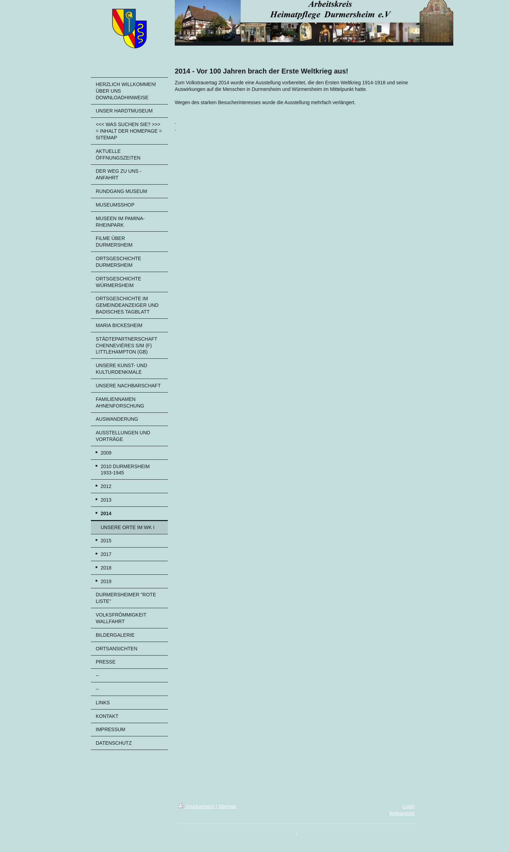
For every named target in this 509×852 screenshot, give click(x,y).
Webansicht (402, 813)
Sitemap (227, 806)
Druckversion (197, 806)
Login (409, 806)
